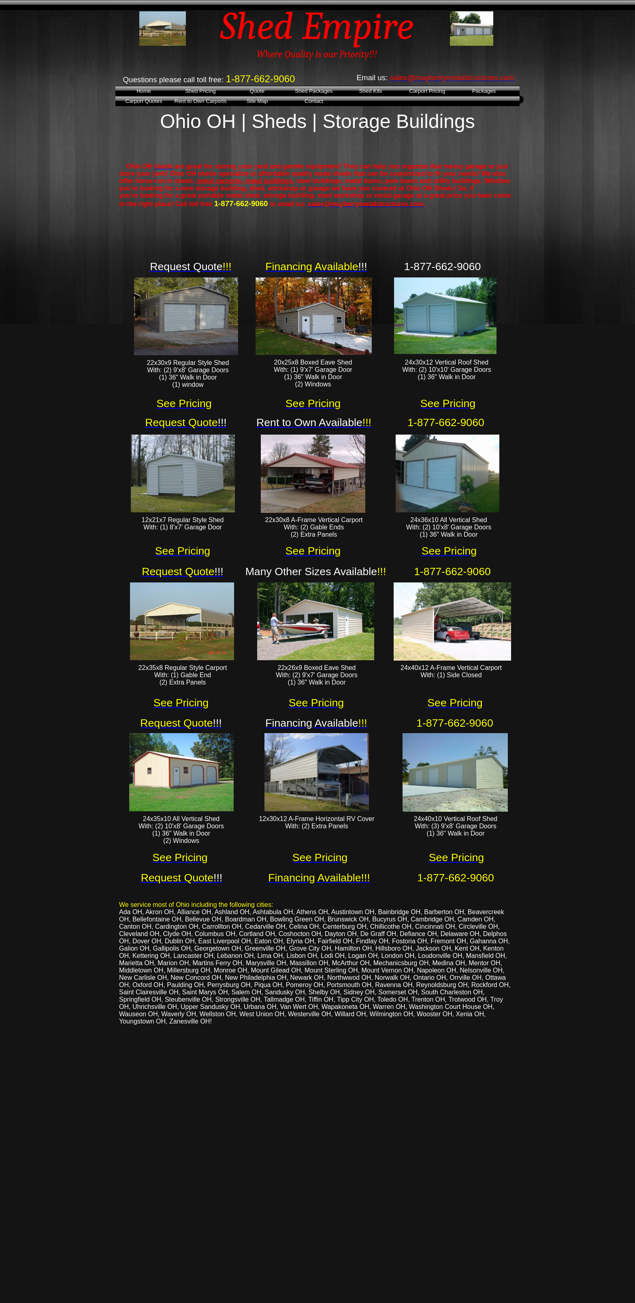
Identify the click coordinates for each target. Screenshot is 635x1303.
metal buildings (268, 180)
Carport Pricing (427, 91)
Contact (314, 101)
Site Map (257, 101)
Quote (257, 91)
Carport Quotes (143, 101)
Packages (484, 91)
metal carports (219, 180)
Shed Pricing (200, 91)
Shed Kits (370, 91)
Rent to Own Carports (201, 101)
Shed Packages (313, 91)
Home (143, 91)
